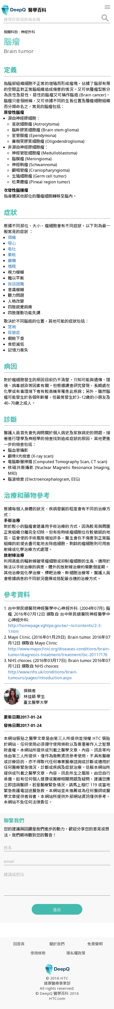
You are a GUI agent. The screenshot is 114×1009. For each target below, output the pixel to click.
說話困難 (16, 284)
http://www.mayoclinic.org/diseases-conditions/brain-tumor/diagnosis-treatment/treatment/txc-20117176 (59, 651)
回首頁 (19, 943)
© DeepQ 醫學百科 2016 (57, 993)
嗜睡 (12, 266)
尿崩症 (14, 332)
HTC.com (57, 998)
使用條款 (38, 952)
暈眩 (12, 254)
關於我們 (57, 943)
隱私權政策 (75, 952)
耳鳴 (12, 327)
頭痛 (12, 237)
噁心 (12, 243)
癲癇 (12, 260)
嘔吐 (12, 249)
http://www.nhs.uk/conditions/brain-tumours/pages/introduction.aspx (43, 675)
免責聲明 (95, 943)
